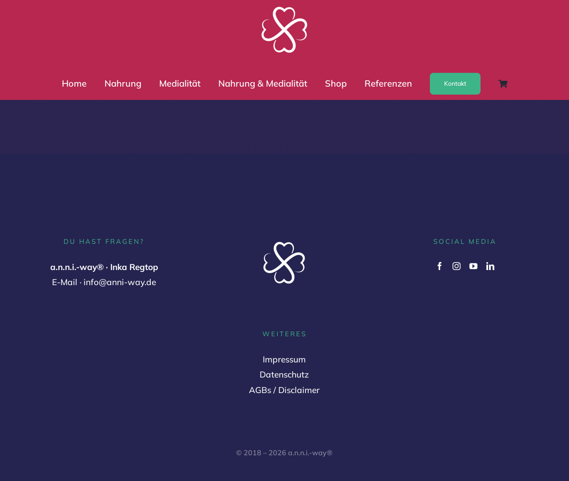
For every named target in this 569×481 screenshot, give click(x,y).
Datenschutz (284, 374)
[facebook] (440, 266)
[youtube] (473, 266)
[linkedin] (490, 266)
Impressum (284, 359)
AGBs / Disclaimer (284, 390)
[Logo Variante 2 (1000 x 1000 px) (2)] (284, 7)
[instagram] (457, 266)
